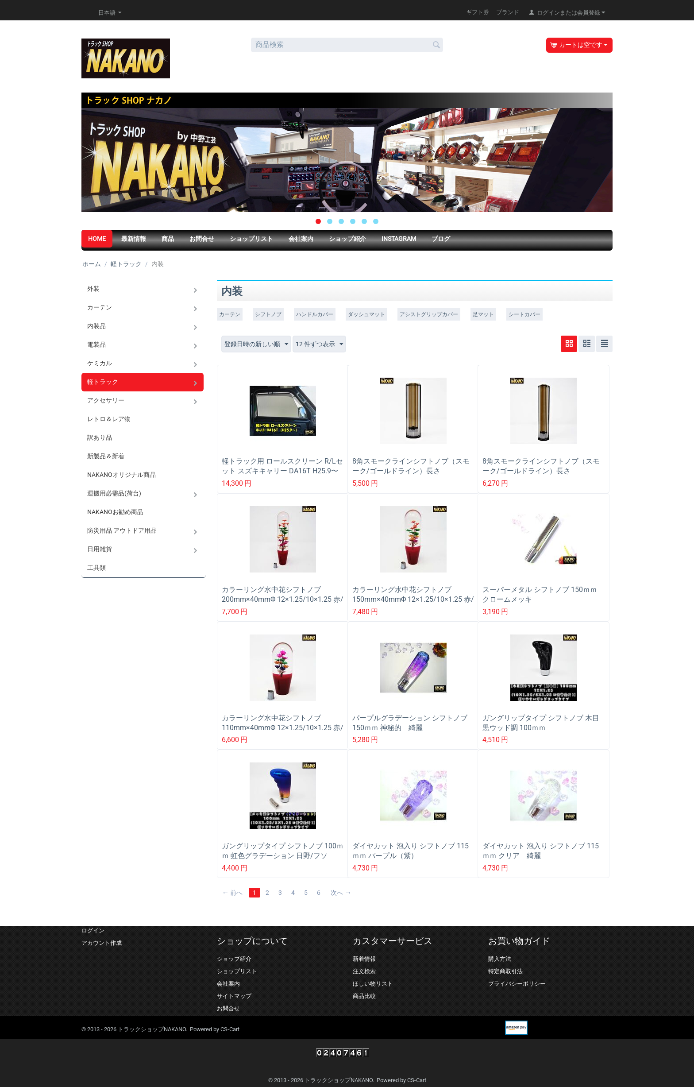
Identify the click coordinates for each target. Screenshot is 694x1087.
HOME (97, 238)
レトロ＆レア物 (109, 418)
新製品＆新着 (105, 456)
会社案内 (301, 238)
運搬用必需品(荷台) (114, 493)
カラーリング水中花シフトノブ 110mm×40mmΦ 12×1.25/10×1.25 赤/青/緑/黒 (282, 728)
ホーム (91, 263)
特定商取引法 (505, 971)
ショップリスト (251, 238)
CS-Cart (229, 1029)
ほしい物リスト (373, 983)
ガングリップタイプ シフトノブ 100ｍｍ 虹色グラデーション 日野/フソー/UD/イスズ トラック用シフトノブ (283, 856)
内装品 (96, 325)
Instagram (399, 238)
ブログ (441, 238)
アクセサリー (105, 400)
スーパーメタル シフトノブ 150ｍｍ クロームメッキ (543, 594)
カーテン (99, 307)
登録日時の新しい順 (256, 344)
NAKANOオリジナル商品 (121, 474)
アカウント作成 (101, 943)
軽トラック (126, 263)
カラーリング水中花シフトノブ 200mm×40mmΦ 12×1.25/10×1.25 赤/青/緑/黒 (282, 599)
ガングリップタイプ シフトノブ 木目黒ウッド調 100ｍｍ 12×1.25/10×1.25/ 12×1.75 (540, 728)
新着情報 (364, 958)
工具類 (96, 567)
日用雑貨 (99, 549)
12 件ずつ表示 (319, 344)
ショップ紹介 (347, 238)
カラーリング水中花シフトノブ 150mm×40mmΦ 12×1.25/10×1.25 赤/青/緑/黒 (413, 599)
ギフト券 (477, 12)
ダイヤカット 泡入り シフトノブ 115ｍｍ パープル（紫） (410, 851)
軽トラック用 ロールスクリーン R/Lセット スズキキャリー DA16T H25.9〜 (282, 466)
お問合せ (201, 238)
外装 (93, 288)
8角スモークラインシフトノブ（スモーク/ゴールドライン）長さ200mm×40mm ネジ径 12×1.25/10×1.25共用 (541, 476)
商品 (168, 238)
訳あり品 (99, 437)
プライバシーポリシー (517, 983)
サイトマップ (234, 996)
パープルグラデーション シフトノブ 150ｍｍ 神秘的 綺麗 (409, 723)
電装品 (96, 344)
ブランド (507, 12)
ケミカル (99, 363)
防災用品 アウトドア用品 (122, 530)
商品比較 (364, 996)
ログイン (92, 930)
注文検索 (364, 971)
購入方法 (499, 958)
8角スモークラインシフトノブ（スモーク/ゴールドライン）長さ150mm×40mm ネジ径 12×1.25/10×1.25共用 (411, 476)
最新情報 (133, 238)
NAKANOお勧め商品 (115, 511)
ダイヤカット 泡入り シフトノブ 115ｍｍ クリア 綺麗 (540, 851)
